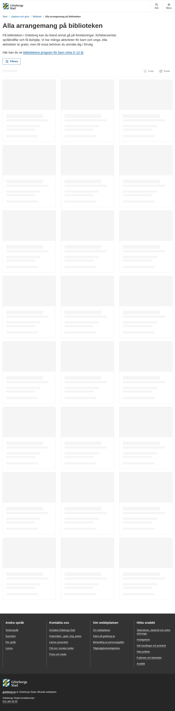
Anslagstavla (143, 639)
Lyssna (9, 648)
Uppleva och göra (20, 16)
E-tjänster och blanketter (149, 657)
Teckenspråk (11, 630)
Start (5, 16)
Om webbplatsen (101, 630)
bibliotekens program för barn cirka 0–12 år (53, 52)
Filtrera (11, 61)
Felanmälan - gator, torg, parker (65, 636)
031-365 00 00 (10, 701)
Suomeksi (10, 636)
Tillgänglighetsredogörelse (106, 648)
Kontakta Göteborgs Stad (62, 630)
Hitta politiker (143, 651)
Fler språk (10, 642)
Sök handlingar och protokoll (151, 645)
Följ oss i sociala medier (61, 648)
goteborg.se (9, 692)
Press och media (57, 654)
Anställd (141, 663)
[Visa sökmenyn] (156, 6)
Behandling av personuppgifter (108, 642)
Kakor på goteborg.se (104, 636)
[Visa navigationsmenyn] (169, 6)
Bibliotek (37, 16)
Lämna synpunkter (58, 642)
